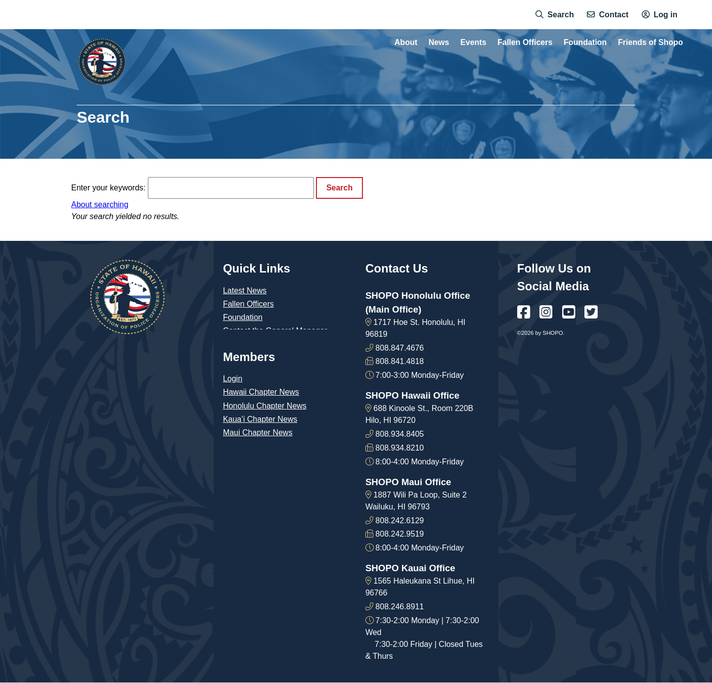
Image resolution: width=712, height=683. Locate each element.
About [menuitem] (406, 42)
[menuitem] (554, 15)
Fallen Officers (248, 304)
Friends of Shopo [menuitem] (650, 42)
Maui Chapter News (258, 432)
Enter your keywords (107, 187)
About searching (100, 204)
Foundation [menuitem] (585, 42)
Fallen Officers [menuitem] (524, 42)
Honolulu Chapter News (265, 406)
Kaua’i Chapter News (260, 419)
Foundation (243, 317)
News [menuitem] (439, 42)
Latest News (245, 290)
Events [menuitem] (473, 42)
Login (232, 378)
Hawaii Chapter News (261, 392)
